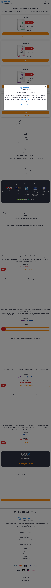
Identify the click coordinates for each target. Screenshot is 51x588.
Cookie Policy (25, 99)
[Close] (45, 86)
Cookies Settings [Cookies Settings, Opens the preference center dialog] (25, 105)
